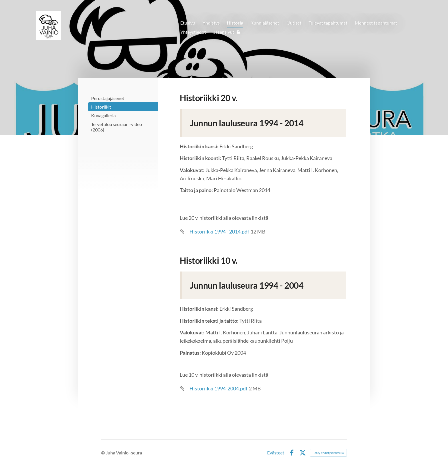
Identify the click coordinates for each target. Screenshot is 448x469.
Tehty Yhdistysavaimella (328, 452)
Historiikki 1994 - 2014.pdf (219, 231)
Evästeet (275, 452)
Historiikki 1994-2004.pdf (218, 388)
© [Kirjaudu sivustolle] (103, 452)
